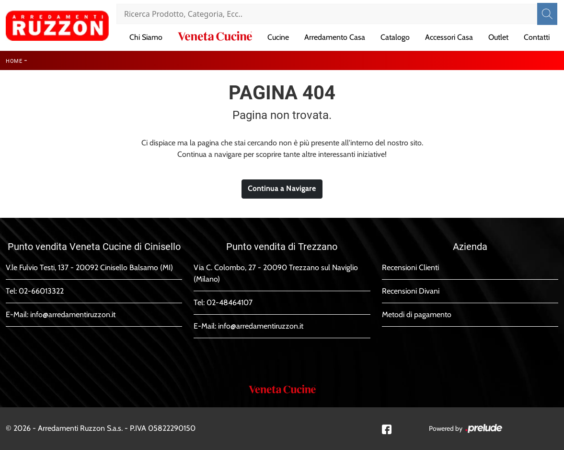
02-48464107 (230, 302)
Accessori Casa (449, 37)
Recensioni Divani (410, 291)
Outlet (498, 37)
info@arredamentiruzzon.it (72, 314)
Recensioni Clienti (410, 267)
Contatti (537, 37)
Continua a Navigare (282, 188)
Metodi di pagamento (416, 314)
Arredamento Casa (334, 37)
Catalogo (395, 37)
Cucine (278, 37)
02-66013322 (41, 291)
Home (14, 61)
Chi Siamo (145, 37)
